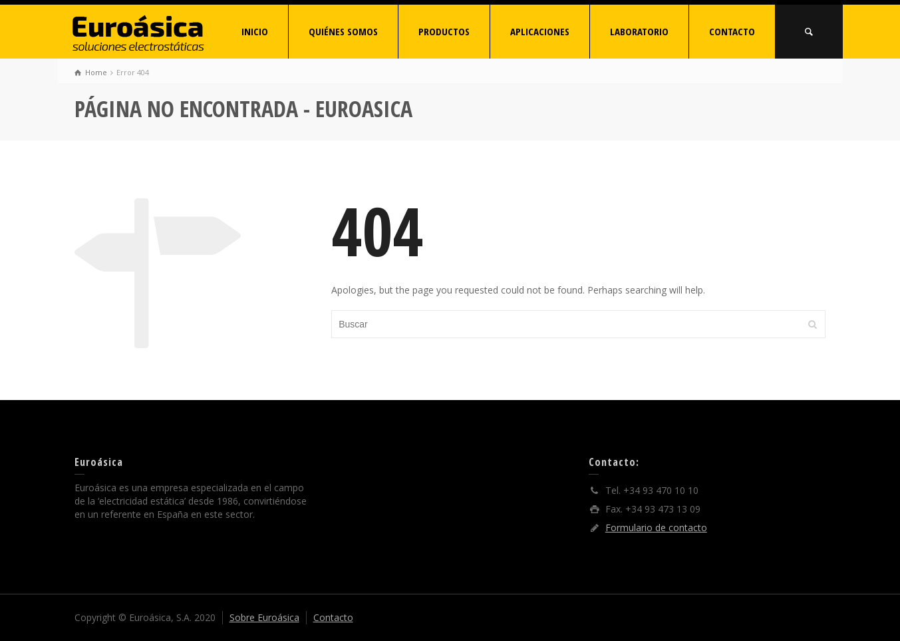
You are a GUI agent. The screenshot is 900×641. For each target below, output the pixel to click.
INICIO (254, 31)
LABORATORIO (639, 31)
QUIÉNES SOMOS (343, 31)
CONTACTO (732, 31)
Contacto (333, 617)
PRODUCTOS (444, 31)
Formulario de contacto (656, 527)
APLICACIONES (539, 31)
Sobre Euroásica (264, 617)
